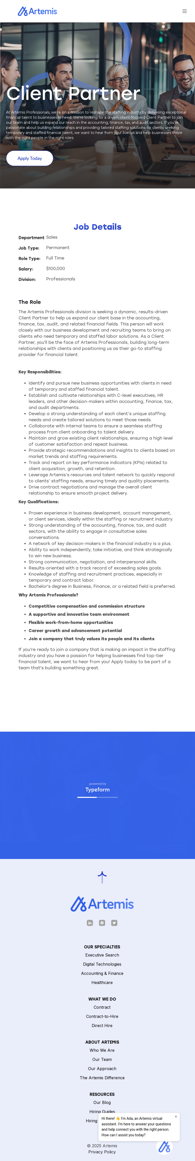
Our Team (102, 1059)
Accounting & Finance (102, 973)
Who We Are (102, 1050)
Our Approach (102, 1068)
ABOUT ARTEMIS (102, 1042)
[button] (184, 11)
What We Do (102, 999)
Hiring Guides (102, 1111)
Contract (102, 1007)
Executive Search (102, 955)
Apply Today (30, 158)
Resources (102, 1094)
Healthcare (102, 982)
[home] (32, 11)
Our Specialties (102, 947)
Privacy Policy (102, 1151)
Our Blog (102, 1102)
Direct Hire (102, 1025)
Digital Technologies (102, 964)
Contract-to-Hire (102, 1016)
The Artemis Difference (102, 1077)
